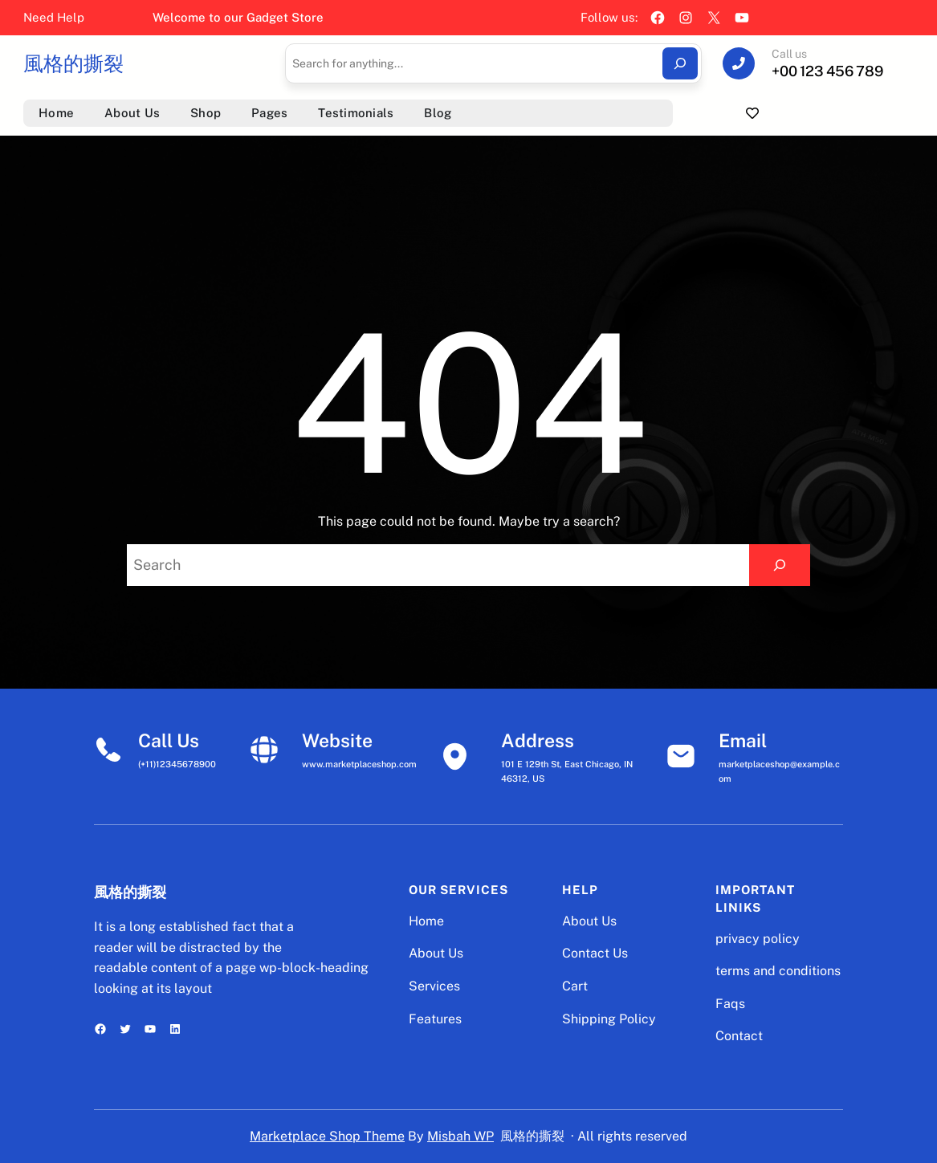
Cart (575, 986)
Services (434, 986)
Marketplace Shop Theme (327, 1136)
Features (435, 1019)
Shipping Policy (609, 1019)
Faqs (730, 1003)
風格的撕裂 (73, 63)
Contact (739, 1035)
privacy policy (757, 938)
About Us (436, 953)
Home (426, 921)
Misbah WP (460, 1136)
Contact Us (595, 953)
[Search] (680, 63)
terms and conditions (778, 970)
